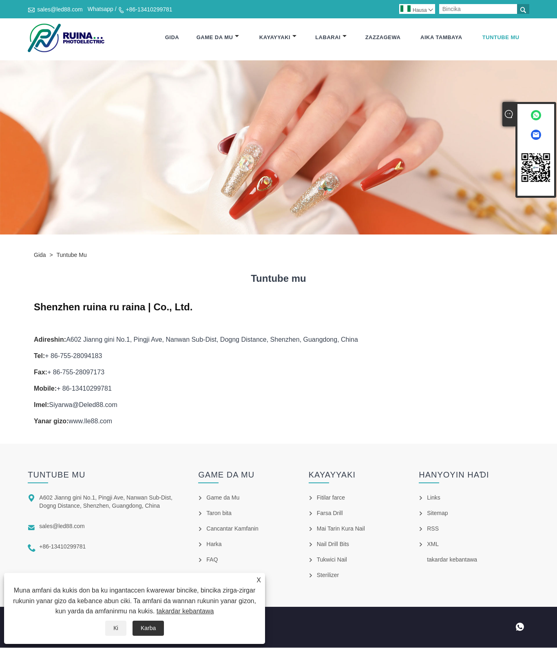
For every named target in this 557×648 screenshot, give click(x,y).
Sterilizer (328, 575)
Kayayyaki (277, 38)
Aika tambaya (441, 38)
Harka (213, 544)
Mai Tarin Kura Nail (341, 529)
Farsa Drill (330, 513)
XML (433, 544)
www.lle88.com (90, 421)
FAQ (212, 560)
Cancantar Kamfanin (232, 529)
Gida (172, 38)
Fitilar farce (331, 498)
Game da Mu (218, 38)
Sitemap (437, 513)
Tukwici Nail (332, 560)
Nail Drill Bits (333, 544)
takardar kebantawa (185, 611)
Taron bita (218, 513)
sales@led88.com (60, 9)
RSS (433, 529)
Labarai (331, 38)
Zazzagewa (383, 38)
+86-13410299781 (149, 9)
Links (433, 498)
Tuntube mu (500, 38)
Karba (148, 628)
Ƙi (115, 628)
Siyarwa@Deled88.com (83, 405)
